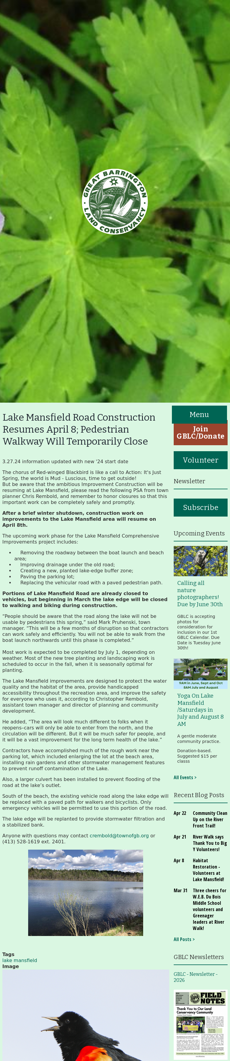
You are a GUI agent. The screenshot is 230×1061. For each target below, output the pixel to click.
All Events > (185, 777)
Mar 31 (180, 890)
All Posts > (184, 939)
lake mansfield (19, 960)
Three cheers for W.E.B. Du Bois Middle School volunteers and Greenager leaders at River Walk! (209, 909)
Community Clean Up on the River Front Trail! (210, 819)
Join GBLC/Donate (201, 432)
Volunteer (200, 460)
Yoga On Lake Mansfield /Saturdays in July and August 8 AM (200, 710)
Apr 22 (180, 813)
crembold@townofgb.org (119, 836)
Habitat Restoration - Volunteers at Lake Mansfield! (208, 870)
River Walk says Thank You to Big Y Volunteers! (210, 843)
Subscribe (200, 507)
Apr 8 (179, 860)
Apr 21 (180, 836)
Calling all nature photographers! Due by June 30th (200, 593)
